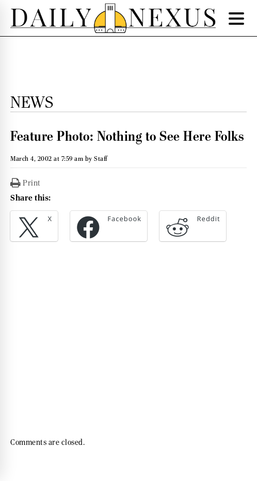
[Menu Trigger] (236, 18)
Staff (100, 158)
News (31, 102)
